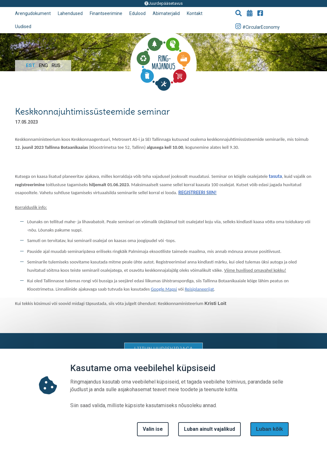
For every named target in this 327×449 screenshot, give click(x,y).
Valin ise (153, 429)
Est (30, 65)
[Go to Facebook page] (260, 14)
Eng (43, 65)
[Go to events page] (249, 14)
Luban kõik (269, 429)
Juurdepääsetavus (163, 3)
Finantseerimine (106, 13)
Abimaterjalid (166, 13)
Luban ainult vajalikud (209, 429)
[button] (238, 14)
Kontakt (194, 13)
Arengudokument (33, 13)
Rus (56, 65)
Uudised (23, 26)
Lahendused (70, 13)
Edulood (137, 13)
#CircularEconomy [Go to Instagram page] (257, 26)
